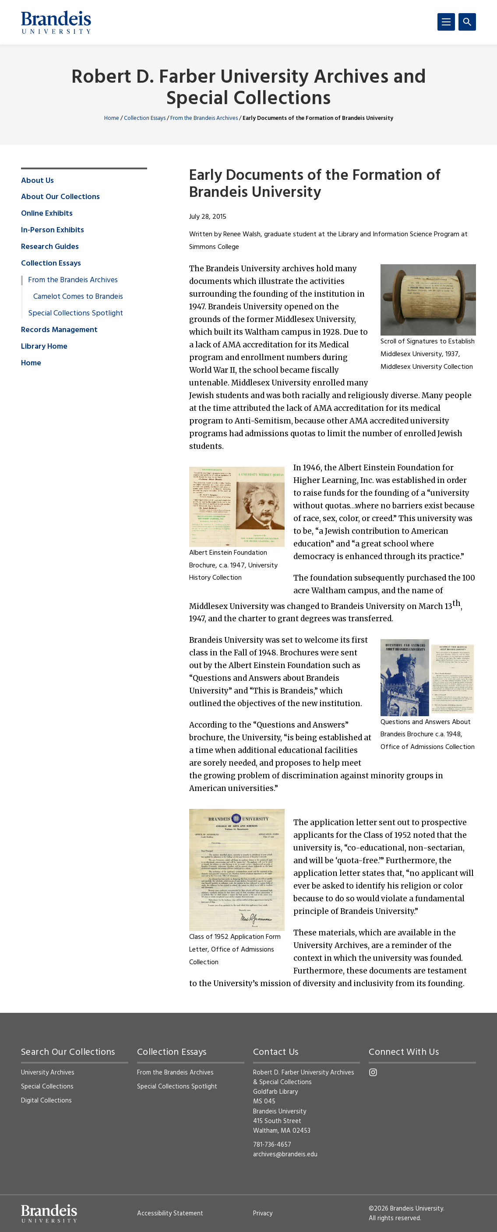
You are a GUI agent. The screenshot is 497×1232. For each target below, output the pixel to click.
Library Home (44, 347)
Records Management (59, 330)
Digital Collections (46, 1101)
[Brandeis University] (56, 22)
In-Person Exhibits (52, 230)
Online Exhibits (47, 214)
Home (111, 118)
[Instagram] (373, 1072)
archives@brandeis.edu (285, 1154)
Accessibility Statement (170, 1213)
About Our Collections (60, 197)
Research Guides (50, 247)
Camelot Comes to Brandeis (78, 297)
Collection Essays (145, 118)
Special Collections (47, 1087)
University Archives (47, 1073)
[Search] (467, 22)
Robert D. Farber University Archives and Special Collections (248, 88)
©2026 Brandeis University (406, 1209)
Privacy (262, 1213)
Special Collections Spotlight (75, 313)
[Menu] (446, 22)
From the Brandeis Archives (204, 118)
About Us (37, 181)
